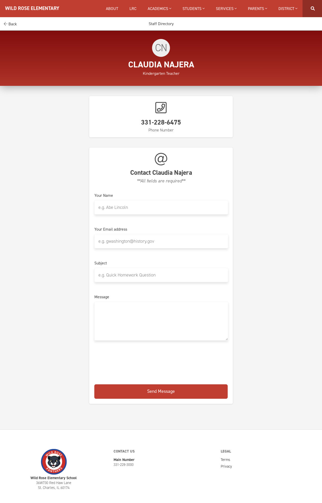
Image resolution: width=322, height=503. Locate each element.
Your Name (103, 195)
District (287, 8)
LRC (132, 8)
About (112, 8)
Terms (225, 459)
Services (226, 8)
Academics (159, 8)
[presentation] (161, 362)
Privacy (226, 466)
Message (101, 297)
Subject (100, 263)
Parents (257, 8)
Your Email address (110, 229)
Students (194, 8)
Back (10, 24)
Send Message (161, 391)
